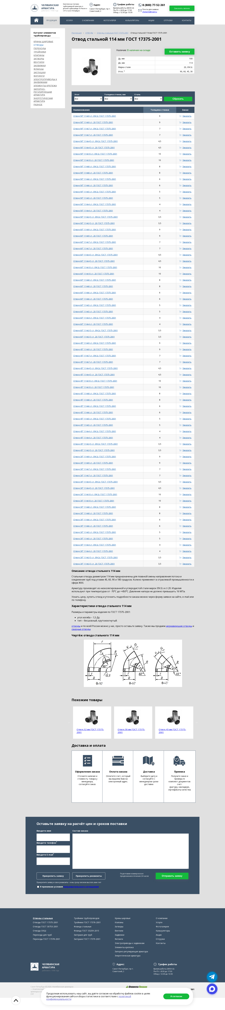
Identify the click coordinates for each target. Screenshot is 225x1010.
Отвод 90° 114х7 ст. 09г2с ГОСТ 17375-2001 (94, 128)
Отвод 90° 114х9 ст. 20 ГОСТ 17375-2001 (93, 122)
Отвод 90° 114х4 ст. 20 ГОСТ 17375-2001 (93, 210)
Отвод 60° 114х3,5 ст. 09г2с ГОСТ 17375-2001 (95, 330)
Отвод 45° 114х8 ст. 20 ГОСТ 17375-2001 (93, 399)
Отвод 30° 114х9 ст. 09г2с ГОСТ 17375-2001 (94, 456)
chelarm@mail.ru (149, 12)
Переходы (40, 48)
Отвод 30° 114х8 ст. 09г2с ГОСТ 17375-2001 (94, 507)
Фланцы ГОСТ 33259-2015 (86, 942)
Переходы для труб (42, 947)
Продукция (51, 20)
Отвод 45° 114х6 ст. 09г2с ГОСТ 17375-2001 (94, 406)
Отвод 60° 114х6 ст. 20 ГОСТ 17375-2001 (93, 299)
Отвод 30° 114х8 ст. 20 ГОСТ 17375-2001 (93, 513)
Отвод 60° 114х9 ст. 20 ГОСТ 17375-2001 (93, 235)
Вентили (39, 62)
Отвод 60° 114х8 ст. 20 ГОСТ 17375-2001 (93, 286)
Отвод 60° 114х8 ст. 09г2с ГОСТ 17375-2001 (94, 280)
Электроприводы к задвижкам (45, 81)
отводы (76, 626)
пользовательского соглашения (81, 892)
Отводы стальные (43, 930)
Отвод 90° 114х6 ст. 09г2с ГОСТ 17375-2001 (94, 179)
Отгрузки (168, 20)
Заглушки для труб (83, 947)
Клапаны (39, 55)
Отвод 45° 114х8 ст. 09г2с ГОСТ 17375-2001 (94, 393)
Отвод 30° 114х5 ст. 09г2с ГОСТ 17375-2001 (94, 532)
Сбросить (178, 99)
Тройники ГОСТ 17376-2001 (87, 934)
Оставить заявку (179, 51)
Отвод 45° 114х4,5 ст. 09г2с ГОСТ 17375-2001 (95, 368)
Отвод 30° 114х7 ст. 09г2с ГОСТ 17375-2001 (94, 469)
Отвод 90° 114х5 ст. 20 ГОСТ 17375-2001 (93, 198)
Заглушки (39, 72)
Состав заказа (80, 836)
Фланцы (39, 69)
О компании (88, 20)
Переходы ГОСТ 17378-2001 (46, 951)
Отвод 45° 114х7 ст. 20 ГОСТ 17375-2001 (93, 362)
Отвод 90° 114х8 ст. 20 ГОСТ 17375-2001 (93, 172)
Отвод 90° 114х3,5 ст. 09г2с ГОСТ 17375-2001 (95, 217)
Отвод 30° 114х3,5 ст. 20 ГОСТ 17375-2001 (94, 563)
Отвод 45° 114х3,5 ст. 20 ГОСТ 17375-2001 (94, 450)
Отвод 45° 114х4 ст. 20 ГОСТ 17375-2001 (93, 437)
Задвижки (40, 65)
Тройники (40, 51)
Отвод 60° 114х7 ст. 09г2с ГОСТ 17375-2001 (94, 242)
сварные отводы (81, 629)
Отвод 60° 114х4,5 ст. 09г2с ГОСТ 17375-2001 (95, 254)
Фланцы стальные (82, 938)
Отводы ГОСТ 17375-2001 (45, 934)
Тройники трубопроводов (86, 930)
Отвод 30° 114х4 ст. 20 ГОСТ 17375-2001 (93, 551)
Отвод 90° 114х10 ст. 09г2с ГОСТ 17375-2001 (95, 153)
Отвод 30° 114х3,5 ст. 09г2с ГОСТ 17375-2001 (95, 557)
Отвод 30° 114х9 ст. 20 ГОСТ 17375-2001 (93, 463)
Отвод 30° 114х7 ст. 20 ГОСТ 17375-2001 (93, 475)
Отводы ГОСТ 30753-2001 (45, 938)
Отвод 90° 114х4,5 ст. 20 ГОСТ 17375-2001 (94, 147)
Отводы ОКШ (39, 942)
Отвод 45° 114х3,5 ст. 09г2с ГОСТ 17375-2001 (95, 444)
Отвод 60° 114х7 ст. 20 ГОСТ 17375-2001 (93, 248)
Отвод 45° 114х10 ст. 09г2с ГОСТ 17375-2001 (95, 381)
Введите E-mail (45, 860)
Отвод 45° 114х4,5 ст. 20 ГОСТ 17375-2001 (94, 374)
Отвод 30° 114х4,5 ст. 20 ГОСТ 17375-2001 (94, 488)
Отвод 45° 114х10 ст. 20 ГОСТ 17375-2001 (93, 387)
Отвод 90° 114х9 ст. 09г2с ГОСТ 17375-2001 (94, 116)
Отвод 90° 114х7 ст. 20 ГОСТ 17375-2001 (93, 135)
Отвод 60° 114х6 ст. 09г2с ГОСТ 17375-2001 (94, 292)
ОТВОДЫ (38, 44)
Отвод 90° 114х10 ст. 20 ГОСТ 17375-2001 (93, 160)
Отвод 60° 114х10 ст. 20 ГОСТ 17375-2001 (93, 273)
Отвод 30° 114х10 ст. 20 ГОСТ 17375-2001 (93, 500)
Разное (38, 104)
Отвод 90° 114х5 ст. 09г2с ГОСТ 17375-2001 (94, 191)
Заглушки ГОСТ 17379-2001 (87, 951)
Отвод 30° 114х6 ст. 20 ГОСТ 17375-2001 (93, 526)
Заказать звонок (182, 8)
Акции (151, 20)
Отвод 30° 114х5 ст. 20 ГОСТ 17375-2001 (93, 538)
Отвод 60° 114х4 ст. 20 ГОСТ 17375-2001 (93, 324)
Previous (69, 722)
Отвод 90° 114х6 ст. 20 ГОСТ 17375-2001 (93, 185)
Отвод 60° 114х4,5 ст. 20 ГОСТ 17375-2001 (94, 261)
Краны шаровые (43, 41)
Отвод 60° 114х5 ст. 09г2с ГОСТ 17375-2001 (94, 305)
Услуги (69, 20)
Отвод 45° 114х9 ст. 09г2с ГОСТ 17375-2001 (94, 343)
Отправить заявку (172, 882)
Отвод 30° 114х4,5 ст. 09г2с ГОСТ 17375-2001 (95, 481)
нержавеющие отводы (179, 626)
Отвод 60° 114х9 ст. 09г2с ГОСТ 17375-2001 (94, 229)
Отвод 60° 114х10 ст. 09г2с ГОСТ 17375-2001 (95, 267)
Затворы (39, 58)
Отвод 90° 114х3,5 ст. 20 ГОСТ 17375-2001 (94, 223)
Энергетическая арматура (43, 99)
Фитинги (39, 75)
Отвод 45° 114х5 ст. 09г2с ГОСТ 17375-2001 (94, 418)
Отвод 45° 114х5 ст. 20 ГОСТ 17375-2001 (93, 425)
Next (196, 722)
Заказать (187, 116)
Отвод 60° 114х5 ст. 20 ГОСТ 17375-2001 (93, 311)
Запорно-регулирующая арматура (43, 92)
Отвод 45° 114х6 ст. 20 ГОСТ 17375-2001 (93, 412)
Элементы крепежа (45, 85)
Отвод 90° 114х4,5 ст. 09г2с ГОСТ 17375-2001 (95, 141)
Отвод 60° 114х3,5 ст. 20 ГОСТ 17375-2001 (94, 336)
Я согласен (176, 996)
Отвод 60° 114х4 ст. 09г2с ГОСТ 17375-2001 (94, 317)
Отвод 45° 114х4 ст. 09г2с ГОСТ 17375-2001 (94, 431)
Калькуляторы (132, 20)
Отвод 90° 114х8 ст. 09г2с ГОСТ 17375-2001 (94, 166)
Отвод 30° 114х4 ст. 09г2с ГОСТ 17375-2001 (94, 544)
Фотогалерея (109, 20)
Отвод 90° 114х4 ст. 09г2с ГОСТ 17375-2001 (94, 204)
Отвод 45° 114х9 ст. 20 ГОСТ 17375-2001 (93, 349)
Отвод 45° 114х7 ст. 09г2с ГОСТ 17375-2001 (94, 355)
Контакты (186, 20)
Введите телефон (47, 848)
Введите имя (44, 836)
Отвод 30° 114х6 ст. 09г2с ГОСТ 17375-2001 (94, 519)
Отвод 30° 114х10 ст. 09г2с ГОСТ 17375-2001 (95, 494)
